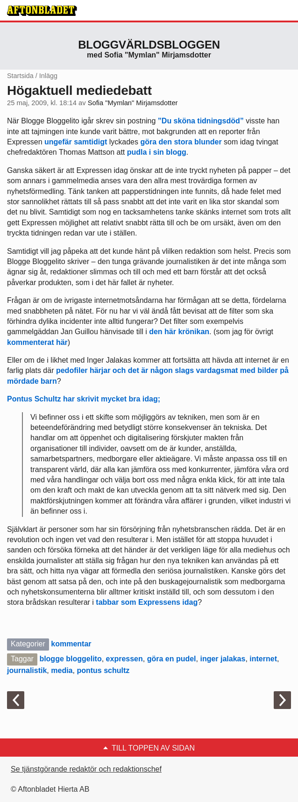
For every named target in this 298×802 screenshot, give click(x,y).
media (61, 670)
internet (263, 659)
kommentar (71, 644)
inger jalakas (222, 659)
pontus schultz (103, 670)
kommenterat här (37, 342)
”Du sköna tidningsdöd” (201, 121)
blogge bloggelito (70, 659)
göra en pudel (171, 659)
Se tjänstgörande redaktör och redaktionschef (86, 769)
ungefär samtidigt (75, 142)
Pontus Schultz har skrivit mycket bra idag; (83, 399)
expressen (124, 659)
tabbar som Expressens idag (147, 602)
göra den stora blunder (180, 142)
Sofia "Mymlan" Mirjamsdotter (133, 103)
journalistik (27, 670)
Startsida (20, 75)
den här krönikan (179, 332)
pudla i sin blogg (156, 152)
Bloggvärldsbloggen (149, 44)
